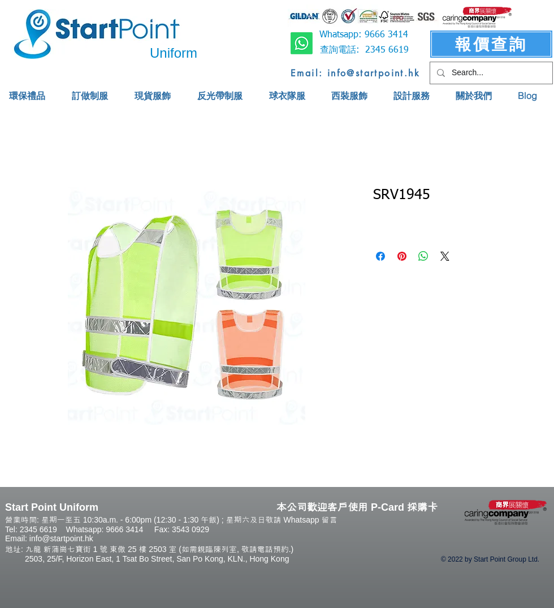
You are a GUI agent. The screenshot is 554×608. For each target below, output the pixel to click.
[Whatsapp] (302, 43)
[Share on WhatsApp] (423, 256)
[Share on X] (445, 256)
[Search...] (490, 73)
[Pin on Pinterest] (402, 256)
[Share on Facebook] (380, 256)
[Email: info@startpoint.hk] (355, 73)
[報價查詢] (491, 44)
